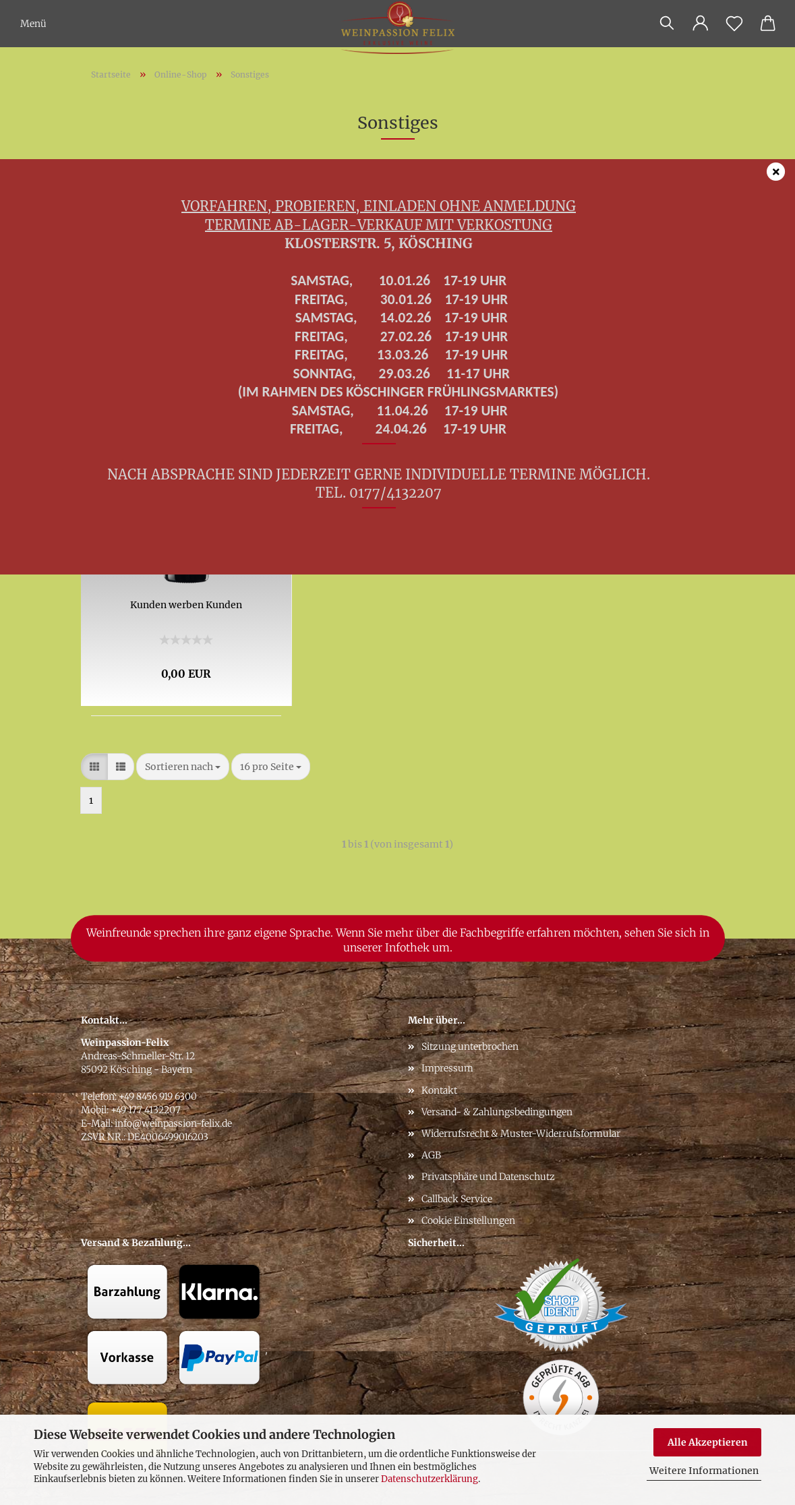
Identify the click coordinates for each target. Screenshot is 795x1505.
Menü (33, 24)
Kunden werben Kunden (186, 605)
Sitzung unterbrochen (470, 1046)
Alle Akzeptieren (708, 1442)
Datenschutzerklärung (429, 1479)
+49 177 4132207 (146, 1110)
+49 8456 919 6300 (158, 1096)
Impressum (447, 1068)
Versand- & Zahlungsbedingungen (496, 1112)
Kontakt (439, 1090)
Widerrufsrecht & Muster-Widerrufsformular (520, 1133)
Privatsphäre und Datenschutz (488, 1177)
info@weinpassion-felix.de (173, 1123)
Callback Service (456, 1199)
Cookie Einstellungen (468, 1220)
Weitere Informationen (704, 1471)
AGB (431, 1155)
